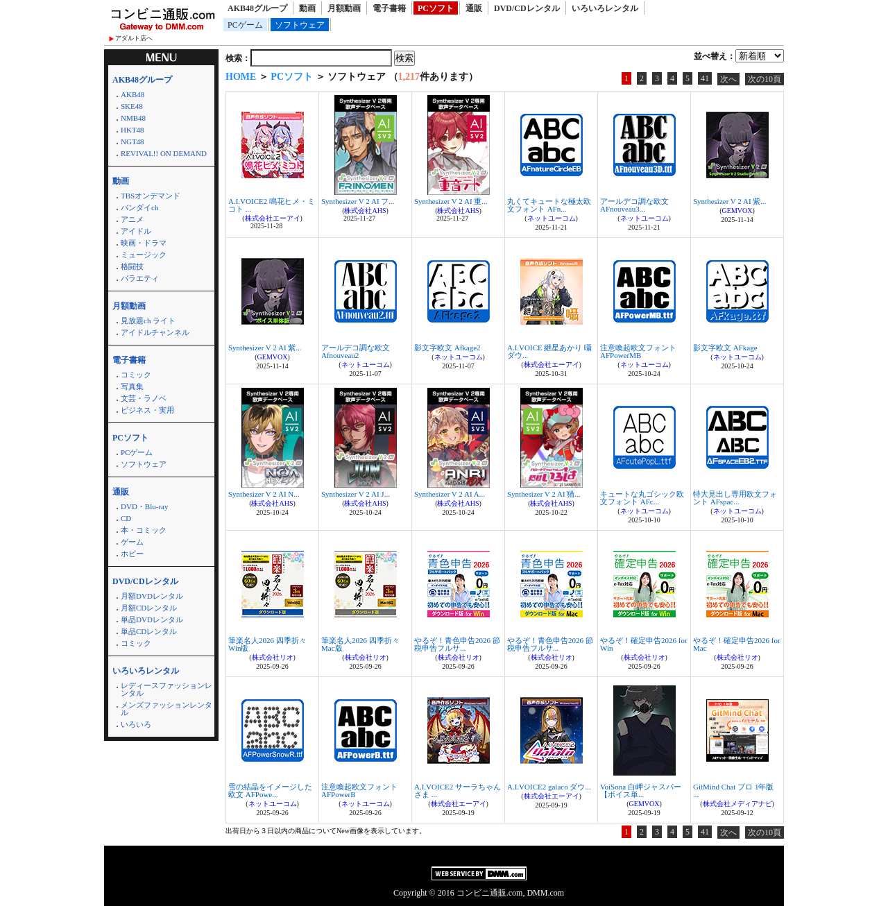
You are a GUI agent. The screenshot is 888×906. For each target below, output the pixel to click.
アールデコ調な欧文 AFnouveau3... (634, 205)
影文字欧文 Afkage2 (447, 347)
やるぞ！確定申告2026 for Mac (736, 644)
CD (126, 518)
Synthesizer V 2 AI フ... (358, 201)
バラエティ (140, 278)
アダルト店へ (134, 38)
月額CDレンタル (149, 608)
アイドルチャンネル (155, 332)
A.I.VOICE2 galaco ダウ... (549, 787)
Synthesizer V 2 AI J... (355, 494)
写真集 (132, 386)
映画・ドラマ (143, 243)
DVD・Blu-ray (144, 506)
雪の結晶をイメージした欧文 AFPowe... (270, 790)
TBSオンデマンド (150, 195)
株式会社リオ (272, 657)
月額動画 (344, 8)
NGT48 (132, 141)
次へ (728, 79)
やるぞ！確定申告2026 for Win (644, 644)
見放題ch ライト (148, 320)
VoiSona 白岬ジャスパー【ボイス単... (640, 790)
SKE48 (132, 106)
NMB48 (133, 118)
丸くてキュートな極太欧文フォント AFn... (549, 205)
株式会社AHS (365, 210)
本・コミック (143, 530)
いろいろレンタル (605, 8)
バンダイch (139, 207)
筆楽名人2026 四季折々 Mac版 (360, 644)
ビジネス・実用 (147, 410)
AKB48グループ (257, 8)
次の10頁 (764, 79)
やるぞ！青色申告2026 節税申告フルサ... (457, 644)
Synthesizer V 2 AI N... (264, 494)
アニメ (132, 219)
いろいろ (136, 724)
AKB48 (132, 94)
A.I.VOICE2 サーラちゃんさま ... (457, 790)
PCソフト (436, 8)
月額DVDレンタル (152, 596)
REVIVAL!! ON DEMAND (164, 153)
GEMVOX (737, 210)
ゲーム (132, 542)
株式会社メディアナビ (737, 803)
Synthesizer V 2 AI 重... (451, 201)
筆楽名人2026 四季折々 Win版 (267, 644)
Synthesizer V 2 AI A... (449, 494)
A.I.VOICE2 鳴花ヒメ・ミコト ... (271, 205)
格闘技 (132, 266)
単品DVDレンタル (152, 619)
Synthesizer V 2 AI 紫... (730, 201)
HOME (240, 76)
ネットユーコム (551, 218)
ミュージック (143, 254)
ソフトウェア (300, 25)
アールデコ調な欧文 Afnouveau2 (355, 351)
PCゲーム (245, 25)
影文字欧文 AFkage (725, 347)
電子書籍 (389, 8)
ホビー (132, 553)
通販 (474, 8)
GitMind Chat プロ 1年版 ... (733, 790)
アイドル (136, 231)
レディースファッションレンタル (166, 689)
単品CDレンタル (149, 631)
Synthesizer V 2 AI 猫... (544, 494)
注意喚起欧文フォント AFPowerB (359, 790)
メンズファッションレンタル (166, 709)
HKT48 (132, 130)
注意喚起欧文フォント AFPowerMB (638, 351)
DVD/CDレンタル (527, 8)
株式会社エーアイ (272, 218)
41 (705, 78)
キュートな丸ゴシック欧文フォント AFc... (642, 498)
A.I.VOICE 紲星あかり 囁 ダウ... (549, 351)
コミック (136, 374)
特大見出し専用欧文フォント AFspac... (735, 498)
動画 (307, 8)
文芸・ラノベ (143, 398)
